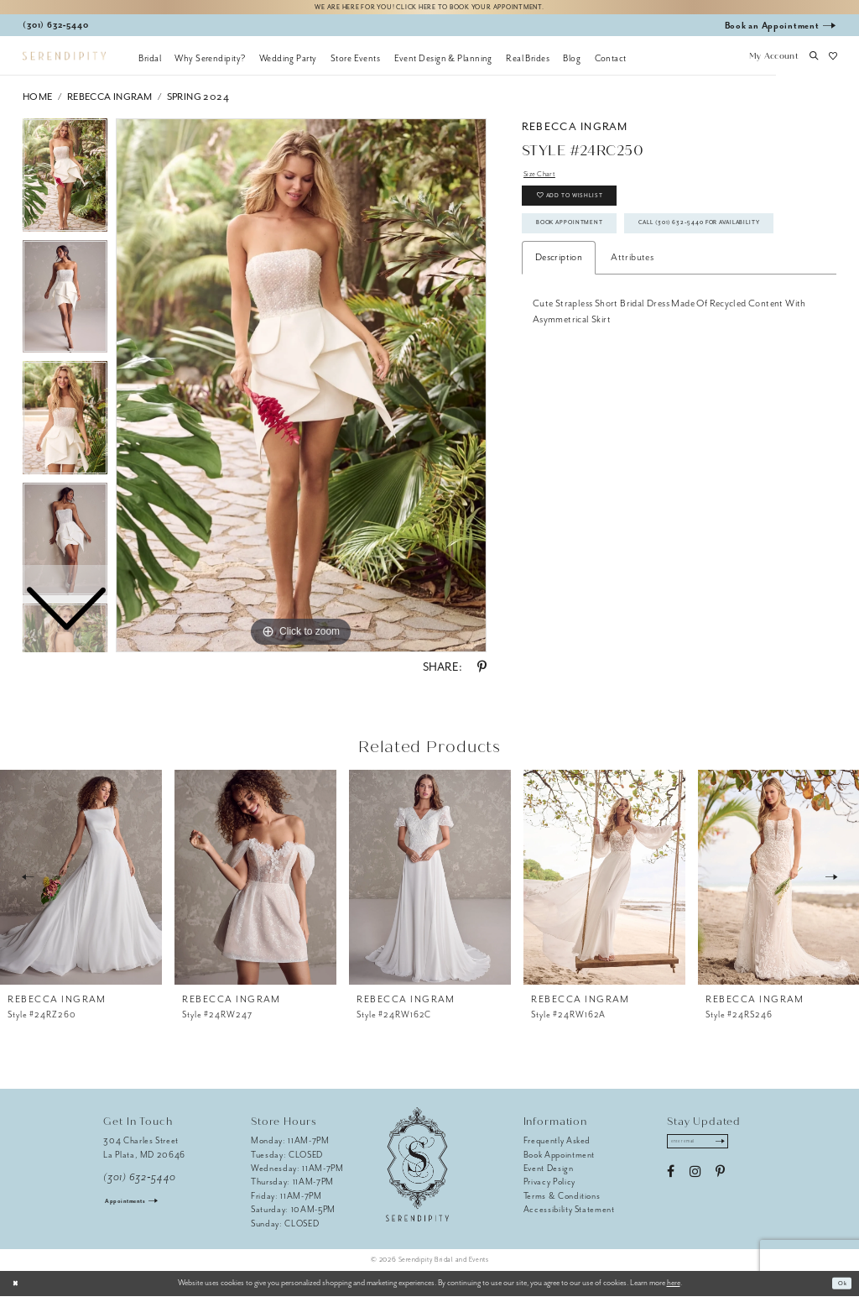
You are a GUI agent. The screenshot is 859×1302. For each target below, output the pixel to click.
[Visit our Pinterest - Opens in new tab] (720, 1182)
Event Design (548, 1173)
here (673, 1289)
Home (38, 102)
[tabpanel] (301, 391)
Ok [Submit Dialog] (839, 1289)
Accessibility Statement (569, 1215)
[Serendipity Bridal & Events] (64, 61)
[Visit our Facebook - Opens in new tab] (670, 1182)
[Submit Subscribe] (740, 1150)
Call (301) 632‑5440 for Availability (627, 285)
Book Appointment (586, 248)
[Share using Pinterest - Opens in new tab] (482, 673)
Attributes (632, 323)
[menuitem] (150, 63)
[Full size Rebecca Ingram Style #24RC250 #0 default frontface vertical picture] (301, 391)
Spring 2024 (198, 102)
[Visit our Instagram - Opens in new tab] (695, 1182)
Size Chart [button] (544, 181)
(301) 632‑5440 (139, 1182)
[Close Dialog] (19, 1288)
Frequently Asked (557, 1146)
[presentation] (81, 882)
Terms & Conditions (562, 1200)
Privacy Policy (549, 1187)
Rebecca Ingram (110, 102)
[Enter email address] (709, 1150)
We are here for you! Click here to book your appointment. (429, 9)
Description (558, 323)
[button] (773, 63)
